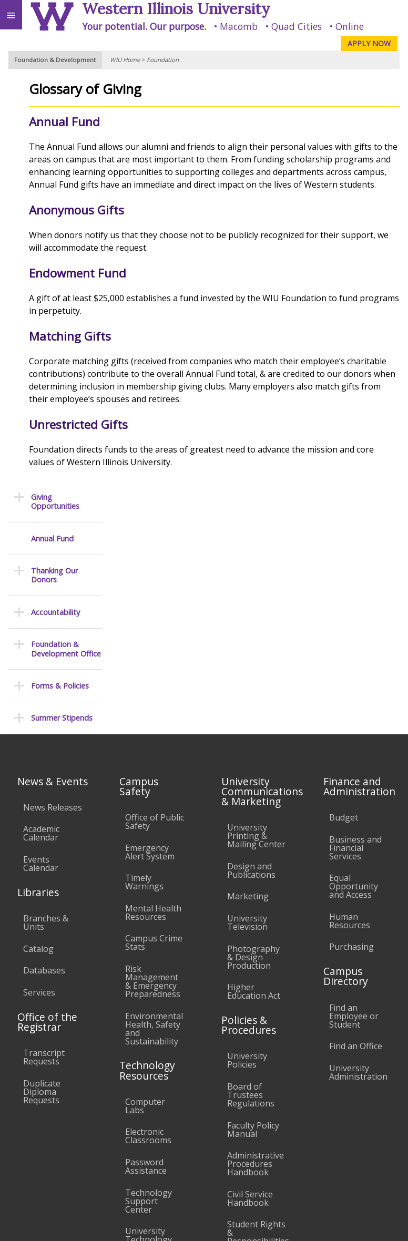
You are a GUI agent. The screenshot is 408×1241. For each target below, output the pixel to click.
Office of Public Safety (154, 606)
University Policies (247, 845)
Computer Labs (145, 890)
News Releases (52, 592)
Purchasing (351, 731)
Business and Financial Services (355, 632)
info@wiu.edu (314, 1201)
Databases (44, 755)
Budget (343, 602)
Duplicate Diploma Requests (41, 876)
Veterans (214, 1148)
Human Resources (349, 705)
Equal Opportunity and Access (353, 671)
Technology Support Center (148, 985)
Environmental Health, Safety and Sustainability (154, 813)
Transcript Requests (44, 842)
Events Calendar (40, 648)
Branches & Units (45, 707)
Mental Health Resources (153, 697)
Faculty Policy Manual (253, 914)
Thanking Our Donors (54, 167)
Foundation (163, 60)
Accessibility (30, 1148)
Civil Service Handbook (250, 983)
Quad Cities (296, 26)
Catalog (38, 733)
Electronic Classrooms (148, 920)
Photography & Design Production (253, 741)
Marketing (248, 681)
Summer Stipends (62, 309)
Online (349, 26)
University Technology (148, 1020)
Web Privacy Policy (379, 1223)
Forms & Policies (60, 277)
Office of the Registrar (47, 806)
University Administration (358, 857)
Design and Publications (251, 655)
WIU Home (125, 60)
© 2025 (184, 1223)
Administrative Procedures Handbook (255, 948)
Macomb (239, 26)
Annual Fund (52, 130)
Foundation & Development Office (66, 240)
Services (39, 777)
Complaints (249, 1047)
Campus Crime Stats (153, 727)
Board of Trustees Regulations (250, 879)
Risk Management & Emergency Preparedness (152, 765)
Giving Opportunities (55, 93)
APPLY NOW (369, 43)
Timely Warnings (144, 666)
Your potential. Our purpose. (144, 26)
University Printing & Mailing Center (256, 620)
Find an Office (355, 830)
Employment (91, 1148)
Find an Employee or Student (354, 800)
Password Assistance (146, 951)
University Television (247, 707)
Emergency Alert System (150, 637)
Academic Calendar (41, 618)
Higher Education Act (253, 776)
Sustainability (156, 1148)
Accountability (55, 203)
